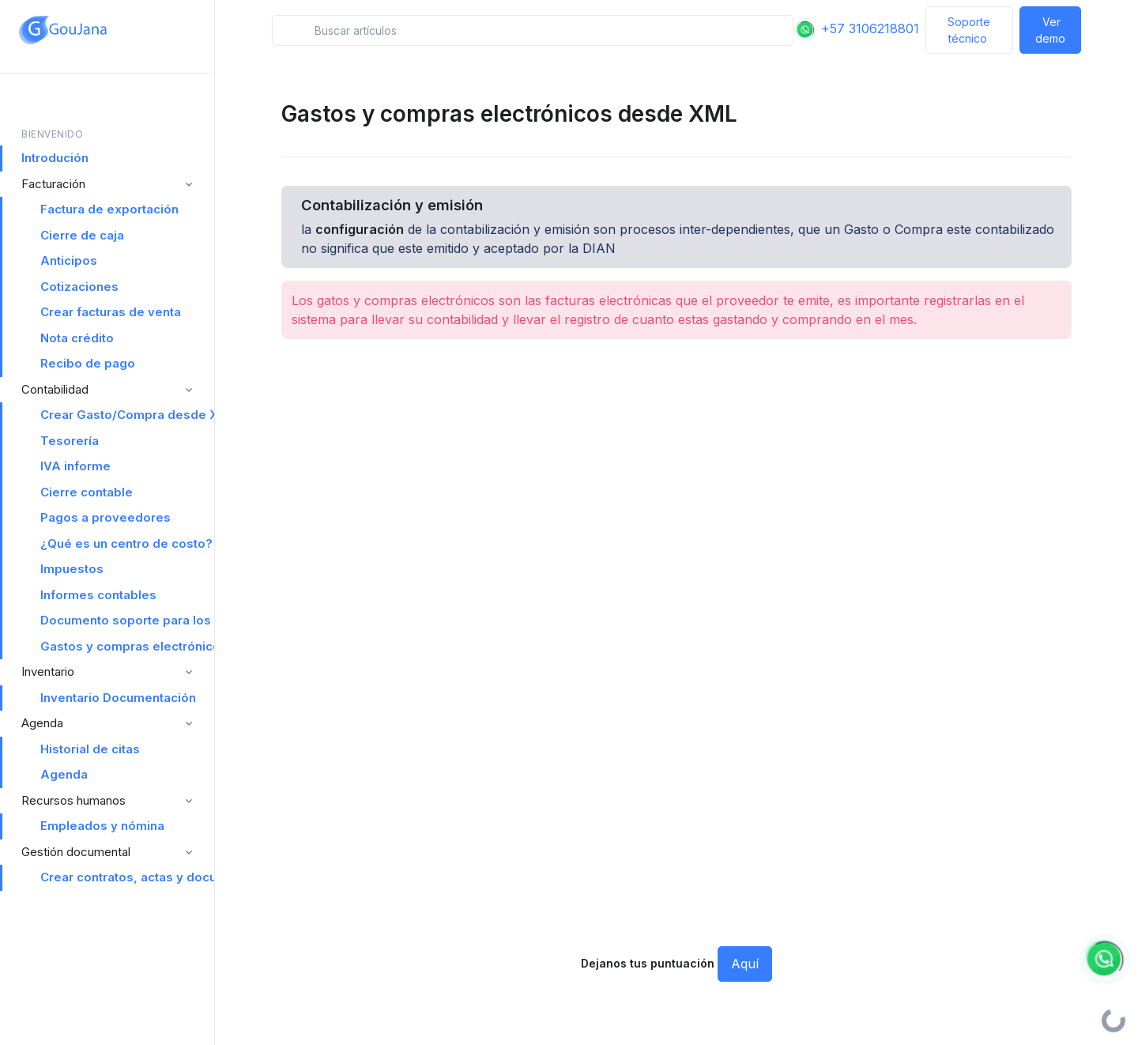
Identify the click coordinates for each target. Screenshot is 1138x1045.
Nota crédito (77, 337)
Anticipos (68, 260)
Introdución (55, 157)
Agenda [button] (42, 722)
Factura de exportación (109, 209)
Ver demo (1050, 30)
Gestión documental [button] (75, 851)
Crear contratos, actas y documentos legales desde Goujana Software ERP (127, 877)
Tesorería (69, 440)
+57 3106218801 (856, 28)
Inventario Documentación (118, 697)
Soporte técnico (969, 30)
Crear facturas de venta (110, 311)
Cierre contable (86, 492)
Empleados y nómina (102, 825)
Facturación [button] (53, 183)
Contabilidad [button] (55, 389)
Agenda (64, 774)
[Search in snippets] (532, 30)
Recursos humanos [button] (73, 800)
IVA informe (75, 465)
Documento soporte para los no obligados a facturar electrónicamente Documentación (127, 620)
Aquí (745, 963)
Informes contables (98, 594)
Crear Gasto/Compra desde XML (127, 414)
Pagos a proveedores (105, 517)
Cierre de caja (82, 235)
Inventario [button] (47, 671)
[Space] (63, 30)
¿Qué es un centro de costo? (126, 543)
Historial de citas (90, 748)
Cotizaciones (79, 286)
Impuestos (72, 568)
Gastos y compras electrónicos (127, 646)
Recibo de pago (87, 363)
